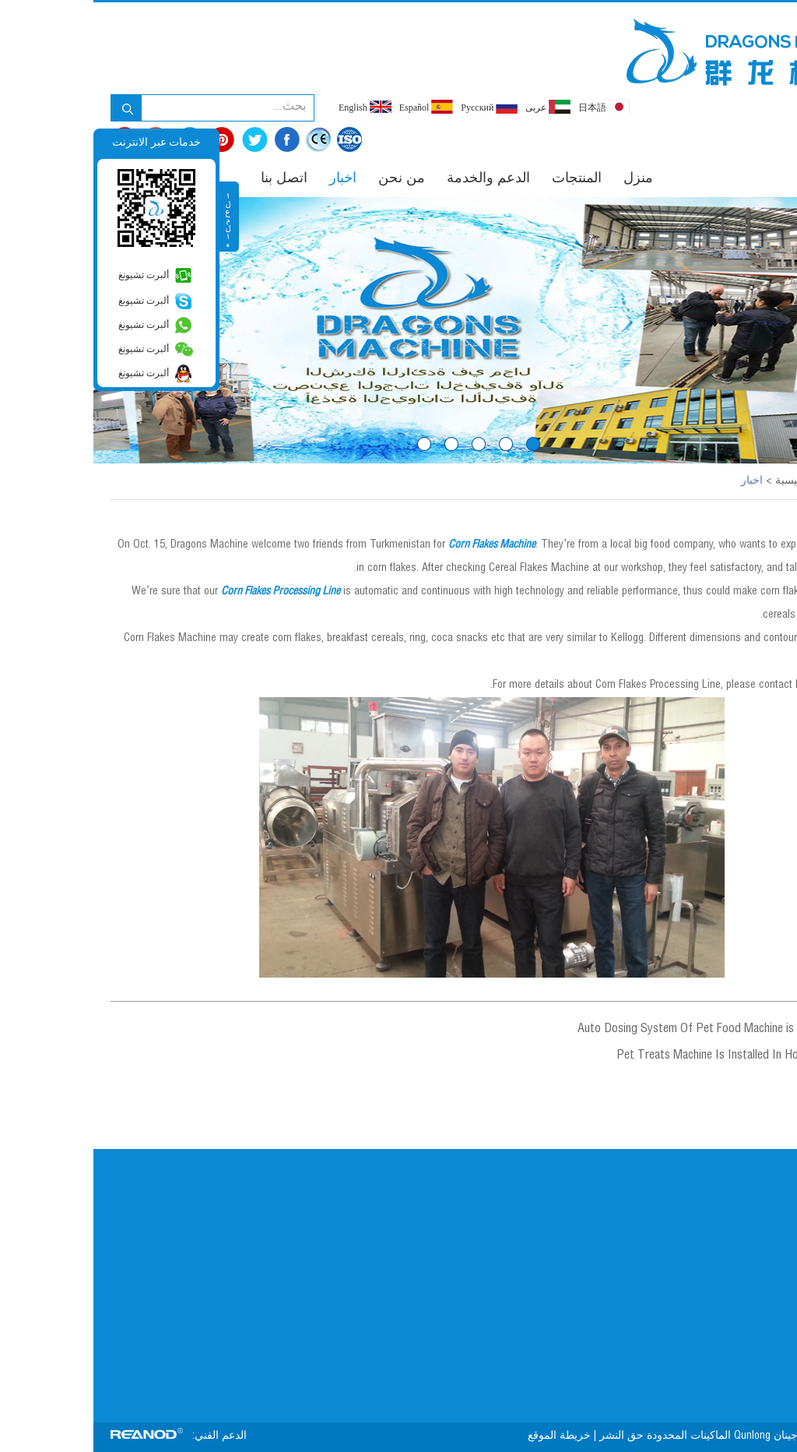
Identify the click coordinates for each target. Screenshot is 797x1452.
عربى (454, 107)
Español (333, 107)
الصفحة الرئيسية (719, 481)
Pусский (395, 107)
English (271, 106)
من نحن (308, 179)
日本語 (510, 107)
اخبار (249, 179)
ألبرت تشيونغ (50, 275)
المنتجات (483, 179)
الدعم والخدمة (395, 179)
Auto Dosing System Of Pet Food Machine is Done (606, 1030)
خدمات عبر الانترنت (63, 142)
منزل (545, 179)
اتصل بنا (190, 179)
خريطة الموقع (464, 1436)
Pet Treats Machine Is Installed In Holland (625, 1056)
